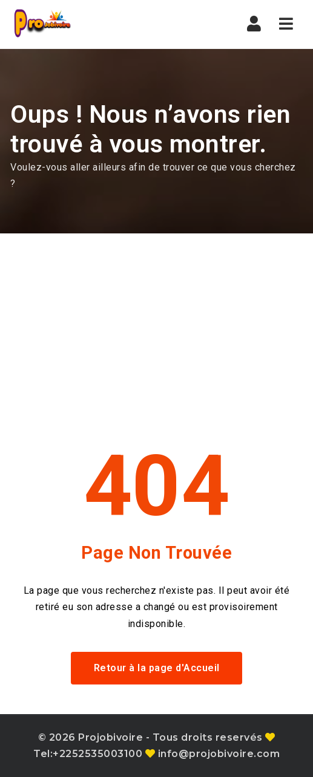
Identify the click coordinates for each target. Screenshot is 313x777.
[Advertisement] (156, 324)
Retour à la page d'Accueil (157, 668)
